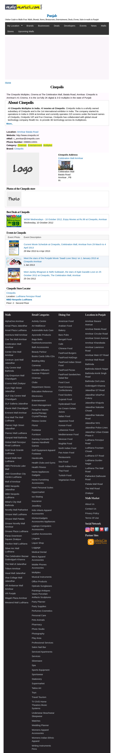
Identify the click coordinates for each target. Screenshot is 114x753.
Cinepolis (19, 148)
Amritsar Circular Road (96, 333)
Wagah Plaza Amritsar (16, 598)
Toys (34, 692)
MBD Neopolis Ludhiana (19, 299)
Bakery (61, 330)
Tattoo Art (36, 688)
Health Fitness (39, 467)
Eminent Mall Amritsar (16, 412)
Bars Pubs (63, 335)
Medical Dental (39, 552)
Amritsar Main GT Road (97, 355)
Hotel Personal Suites (42, 487)
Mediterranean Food (68, 434)
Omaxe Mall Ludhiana (16, 514)
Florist (35, 425)
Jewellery (36, 505)
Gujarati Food (65, 399)
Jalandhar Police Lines (96, 427)
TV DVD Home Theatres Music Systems (39, 705)
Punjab (52, 16)
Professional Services (42, 642)
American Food (66, 321)
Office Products (39, 581)
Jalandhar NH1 (92, 423)
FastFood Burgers (67, 353)
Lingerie (36, 538)
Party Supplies (39, 606)
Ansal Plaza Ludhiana (16, 330)
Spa (34, 665)
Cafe (60, 344)
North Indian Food (67, 448)
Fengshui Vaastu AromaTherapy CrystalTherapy (40, 413)
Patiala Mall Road (94, 484)
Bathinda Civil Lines (95, 381)
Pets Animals (38, 620)
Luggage (36, 547)
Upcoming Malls (26, 31)
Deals (57, 25)
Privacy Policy (92, 513)
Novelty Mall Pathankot (16, 509)
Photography (38, 633)
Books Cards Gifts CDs (43, 356)
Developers (69, 25)
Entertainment (35, 145)
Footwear (36, 430)
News (94, 25)
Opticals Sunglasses (42, 586)
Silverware (37, 661)
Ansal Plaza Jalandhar (16, 325)
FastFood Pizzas (66, 370)
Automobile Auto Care (42, 330)
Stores (10, 31)
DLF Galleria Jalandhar (16, 403)
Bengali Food (65, 339)
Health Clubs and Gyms (43, 462)
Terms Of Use (92, 518)
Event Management (41, 405)
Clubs (34, 382)
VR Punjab (10, 593)
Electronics (37, 396)
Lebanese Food (66, 430)
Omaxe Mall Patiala (14, 519)
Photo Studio (38, 629)
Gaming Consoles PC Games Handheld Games (42, 442)
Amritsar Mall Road (94, 359)
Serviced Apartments (42, 651)
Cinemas (22, 145)
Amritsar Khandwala (95, 342)
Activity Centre (39, 321)
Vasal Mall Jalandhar (15, 573)
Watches (36, 721)
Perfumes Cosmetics (42, 611)
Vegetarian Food (66, 480)
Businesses (43, 25)
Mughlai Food (65, 443)
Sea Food (63, 461)
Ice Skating (37, 496)
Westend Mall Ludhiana (16, 602)
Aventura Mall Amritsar (16, 335)
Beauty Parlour (39, 352)
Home (8, 82)
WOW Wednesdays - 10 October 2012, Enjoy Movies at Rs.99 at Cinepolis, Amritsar (65, 219)
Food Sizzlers (65, 395)
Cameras (36, 365)
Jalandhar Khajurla (94, 402)
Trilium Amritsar (12, 568)
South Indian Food (67, 466)
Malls (103, 25)
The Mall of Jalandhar (15, 564)
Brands (30, 25)
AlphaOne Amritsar (14, 321)
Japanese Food (66, 421)
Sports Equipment (40, 670)
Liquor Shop (38, 543)
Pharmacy (37, 624)
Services (36, 656)
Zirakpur (89, 493)
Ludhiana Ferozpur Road (28, 296)
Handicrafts (37, 458)
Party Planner (38, 601)
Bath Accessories (40, 347)
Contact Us (90, 508)
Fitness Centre (39, 421)
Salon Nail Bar (39, 647)
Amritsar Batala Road (27, 132)
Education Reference (42, 391)
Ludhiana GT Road (94, 455)
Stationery (37, 679)
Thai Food (63, 470)
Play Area (36, 638)
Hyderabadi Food (67, 404)
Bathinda (89, 364)
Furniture (36, 434)
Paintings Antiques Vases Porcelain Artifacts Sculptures (41, 594)
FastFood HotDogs (67, 357)
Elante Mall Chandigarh (16, 408)
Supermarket (38, 683)
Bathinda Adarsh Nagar (96, 368)
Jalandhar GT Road (95, 390)
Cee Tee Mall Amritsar (16, 339)
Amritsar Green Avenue (96, 338)
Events (83, 25)
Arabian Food (65, 325)
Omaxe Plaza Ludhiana (16, 531)
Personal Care (39, 615)
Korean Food (64, 425)
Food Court (64, 382)
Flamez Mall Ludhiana (16, 433)
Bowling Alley (38, 361)
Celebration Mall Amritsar (70, 158)
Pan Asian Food (66, 452)
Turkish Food (64, 475)
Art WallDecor (38, 325)
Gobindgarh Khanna (95, 385)
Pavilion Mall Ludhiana (16, 543)
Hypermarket (38, 492)
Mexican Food (65, 439)
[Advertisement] (57, 57)
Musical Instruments (42, 577)
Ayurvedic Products (41, 335)
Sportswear (37, 674)
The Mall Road (92, 488)
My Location (14, 25)
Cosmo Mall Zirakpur (15, 383)
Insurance (37, 501)
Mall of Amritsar (12, 481)
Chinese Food (65, 348)
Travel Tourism (39, 697)
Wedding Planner (40, 725)
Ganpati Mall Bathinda (16, 437)
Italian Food (64, 416)
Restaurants (64, 457)
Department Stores (41, 387)
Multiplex (47, 145)
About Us (89, 504)
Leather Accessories (42, 534)
